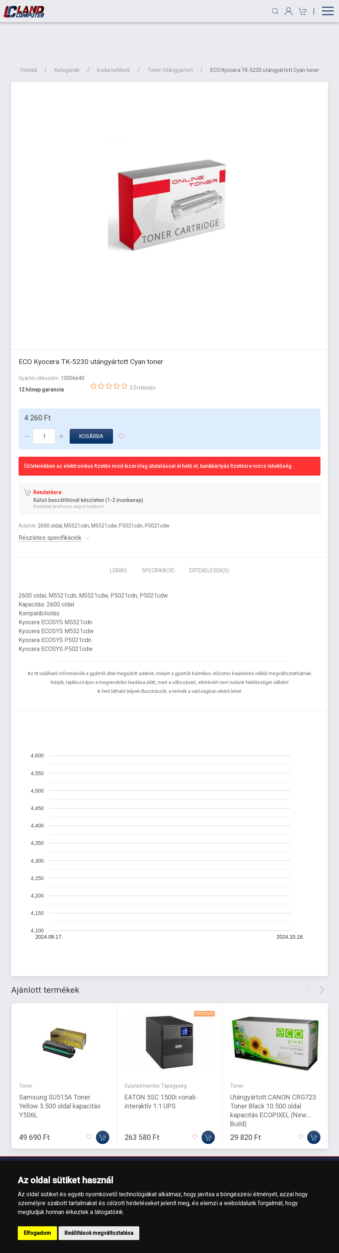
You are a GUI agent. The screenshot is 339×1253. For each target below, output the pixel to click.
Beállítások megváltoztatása (98, 1233)
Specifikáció (158, 535)
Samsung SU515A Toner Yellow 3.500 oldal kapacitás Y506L (60, 1070)
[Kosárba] (102, 1101)
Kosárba (91, 400)
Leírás (118, 535)
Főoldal (28, 34)
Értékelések (209, 535)
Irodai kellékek (113, 34)
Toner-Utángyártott (170, 34)
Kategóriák (67, 34)
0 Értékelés (143, 352)
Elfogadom (37, 1233)
